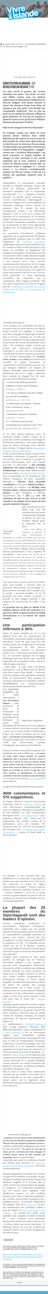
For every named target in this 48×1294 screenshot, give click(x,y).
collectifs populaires (34, 242)
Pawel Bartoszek (13, 1032)
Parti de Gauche (34, 779)
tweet (19, 1282)
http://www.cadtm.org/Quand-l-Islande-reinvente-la (23, 1254)
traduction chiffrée (32, 804)
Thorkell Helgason (34, 1024)
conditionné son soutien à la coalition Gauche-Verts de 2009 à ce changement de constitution (24, 289)
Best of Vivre (17, 44)
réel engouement (29, 815)
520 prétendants (30, 1205)
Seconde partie (8, 1240)
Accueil (4, 44)
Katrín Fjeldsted (20, 1055)
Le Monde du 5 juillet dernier (32, 473)
